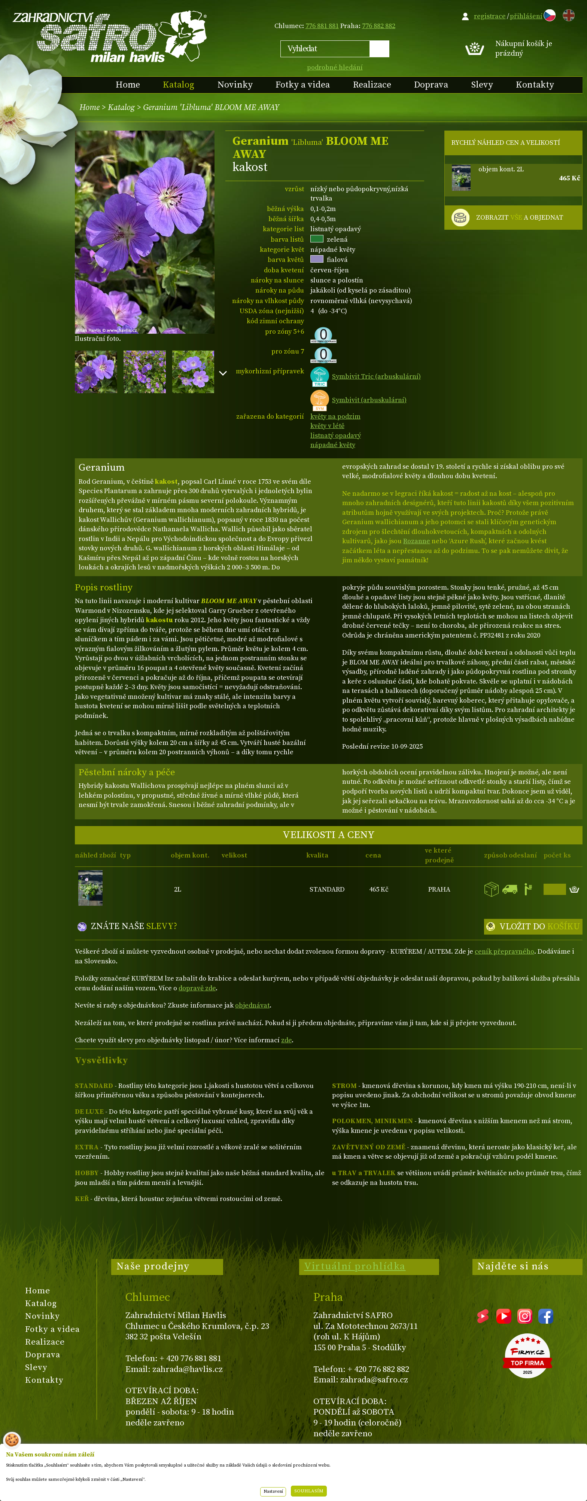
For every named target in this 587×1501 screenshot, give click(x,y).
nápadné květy (332, 445)
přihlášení (526, 16)
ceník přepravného (504, 951)
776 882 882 (378, 26)
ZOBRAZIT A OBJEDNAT (519, 218)
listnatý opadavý (335, 435)
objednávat (252, 1005)
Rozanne (416, 541)
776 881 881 (322, 26)
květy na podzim (335, 416)
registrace (490, 16)
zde (286, 1040)
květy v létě (327, 426)
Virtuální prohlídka (355, 1266)
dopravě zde (197, 988)
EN (567, 14)
